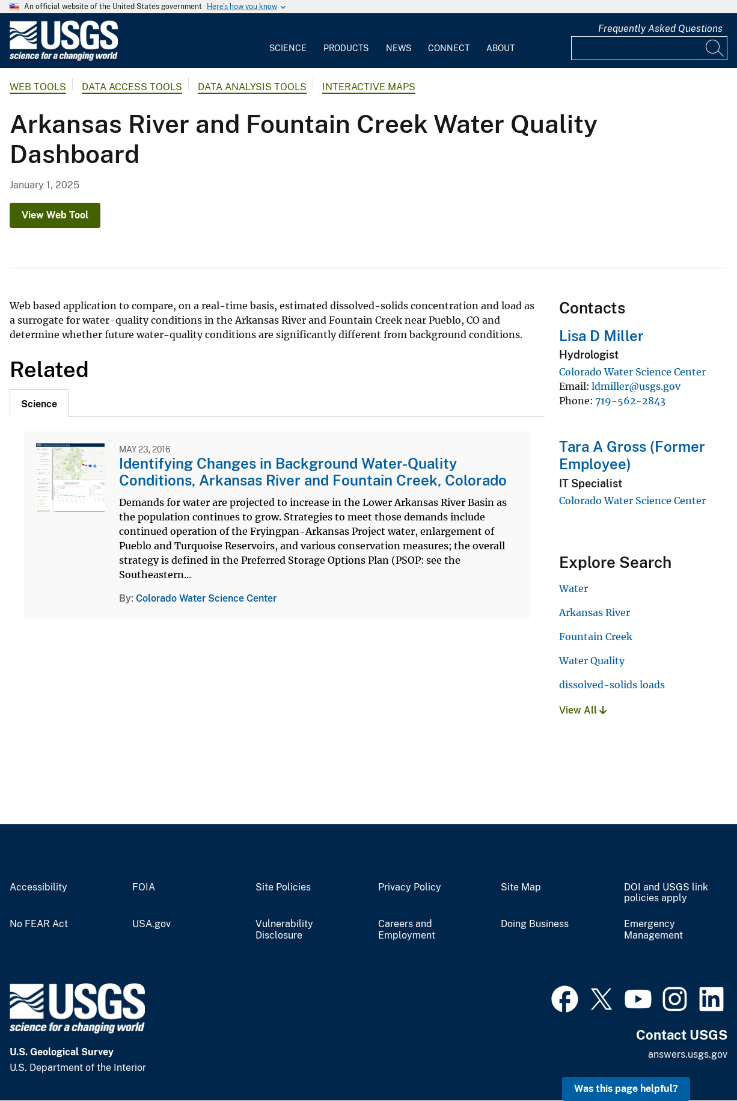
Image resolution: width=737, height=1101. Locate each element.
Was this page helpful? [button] (626, 1088)
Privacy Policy (409, 887)
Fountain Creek (595, 637)
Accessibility (38, 887)
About (500, 48)
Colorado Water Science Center (206, 598)
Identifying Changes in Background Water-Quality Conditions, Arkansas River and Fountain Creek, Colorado (313, 472)
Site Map (521, 887)
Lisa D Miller (601, 335)
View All (583, 710)
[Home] (64, 58)
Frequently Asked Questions (660, 28)
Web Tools (38, 87)
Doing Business (535, 924)
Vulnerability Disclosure (284, 930)
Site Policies (283, 887)
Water (573, 588)
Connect (448, 48)
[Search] (715, 48)
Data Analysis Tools (252, 87)
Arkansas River (594, 612)
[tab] (39, 403)
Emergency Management (653, 930)
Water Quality (592, 661)
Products (345, 48)
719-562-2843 (630, 401)
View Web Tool (55, 215)
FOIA (143, 887)
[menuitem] (288, 40)
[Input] (649, 48)
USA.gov (151, 924)
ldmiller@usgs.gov (636, 386)
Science (288, 48)
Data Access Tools (132, 87)
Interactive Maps (368, 87)
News (398, 48)
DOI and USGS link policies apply (666, 893)
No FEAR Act (39, 924)
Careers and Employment (406, 930)
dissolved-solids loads (612, 685)
